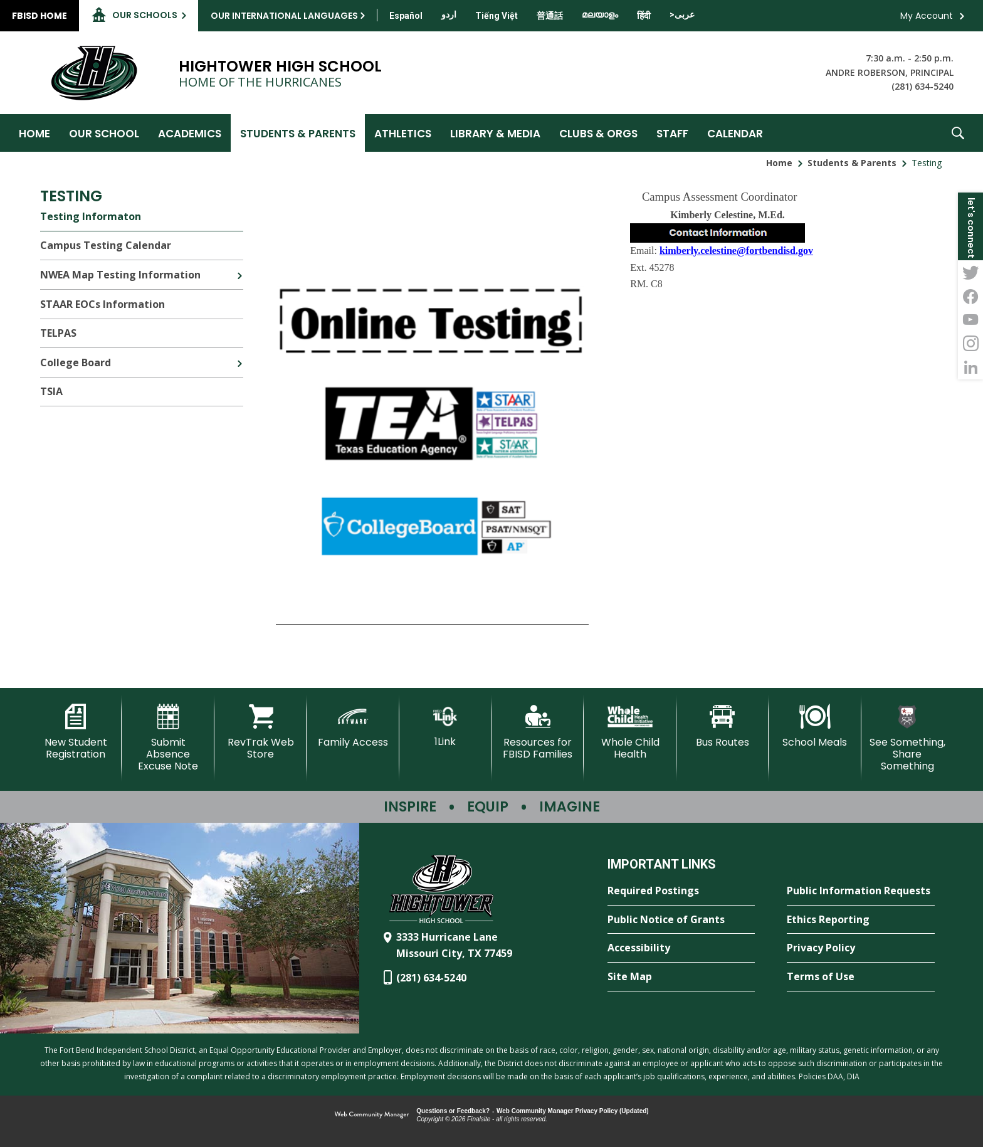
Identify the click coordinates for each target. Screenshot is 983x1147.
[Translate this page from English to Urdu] (449, 14)
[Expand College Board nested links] (239, 354)
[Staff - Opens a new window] (672, 133)
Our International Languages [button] (284, 15)
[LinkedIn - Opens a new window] (970, 367)
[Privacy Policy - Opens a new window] (860, 948)
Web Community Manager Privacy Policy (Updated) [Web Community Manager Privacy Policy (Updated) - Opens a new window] (573, 1110)
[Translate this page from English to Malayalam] (600, 14)
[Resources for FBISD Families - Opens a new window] (537, 732)
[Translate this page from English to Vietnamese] (496, 16)
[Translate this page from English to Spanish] (406, 16)
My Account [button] (926, 15)
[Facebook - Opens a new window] (970, 296)
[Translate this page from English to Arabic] (682, 14)
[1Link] (445, 726)
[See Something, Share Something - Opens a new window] (907, 738)
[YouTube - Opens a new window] (970, 320)
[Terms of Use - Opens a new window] (860, 977)
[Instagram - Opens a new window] (970, 343)
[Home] (34, 133)
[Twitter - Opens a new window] (970, 272)
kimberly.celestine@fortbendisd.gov (736, 250)
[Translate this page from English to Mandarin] (549, 16)
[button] (958, 133)
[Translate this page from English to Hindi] (644, 16)
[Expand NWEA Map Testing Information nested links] (239, 266)
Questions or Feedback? (453, 1110)
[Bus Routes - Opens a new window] (722, 726)
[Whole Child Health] (630, 732)
